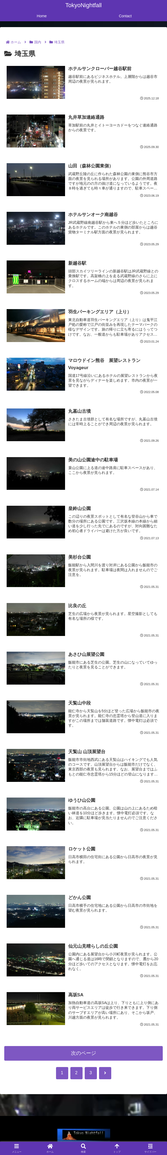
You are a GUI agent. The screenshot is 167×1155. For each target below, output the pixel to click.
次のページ (83, 1053)
